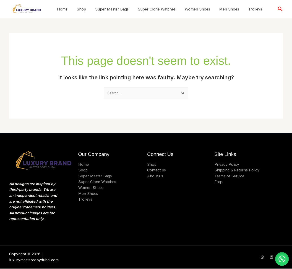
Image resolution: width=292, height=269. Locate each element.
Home (62, 9)
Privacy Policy (226, 164)
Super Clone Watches (157, 9)
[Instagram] (272, 257)
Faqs (218, 182)
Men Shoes (229, 9)
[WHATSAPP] (262, 257)
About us (155, 176)
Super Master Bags (112, 9)
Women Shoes (197, 9)
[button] (280, 9)
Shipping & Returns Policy (236, 170)
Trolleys (255, 9)
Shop (81, 9)
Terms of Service (229, 176)
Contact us (156, 170)
